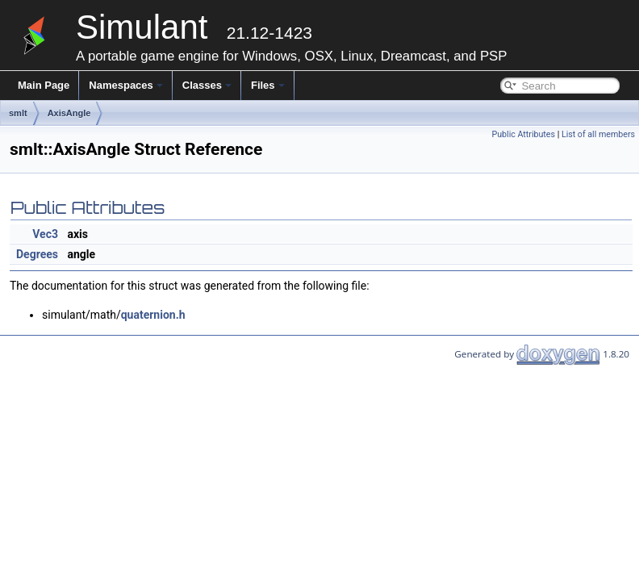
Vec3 (45, 234)
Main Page (43, 85)
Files (268, 85)
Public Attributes (523, 134)
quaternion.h (153, 314)
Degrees (37, 254)
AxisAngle (69, 113)
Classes (207, 85)
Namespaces (126, 85)
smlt (18, 113)
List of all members (598, 134)
